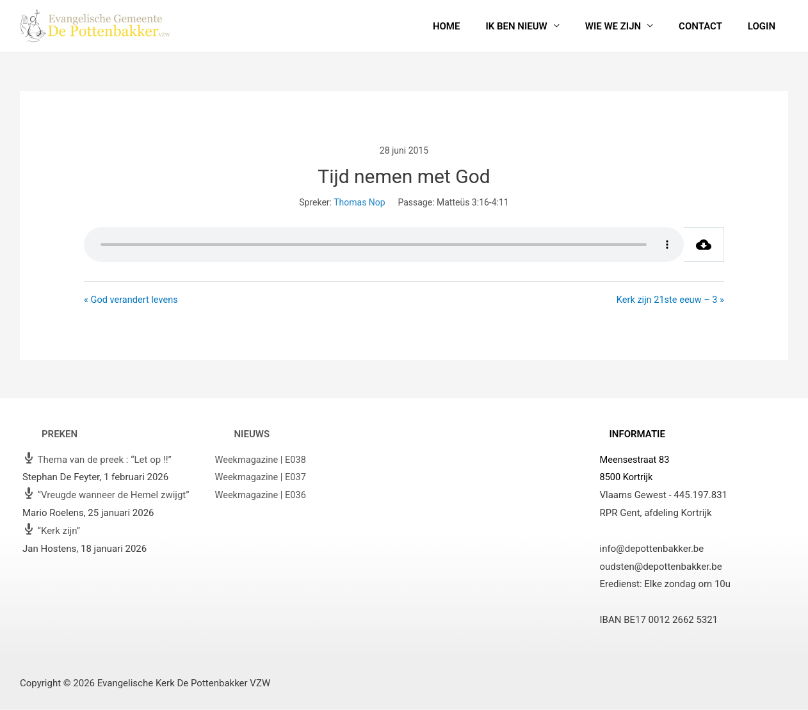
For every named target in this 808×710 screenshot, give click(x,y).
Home (475, 26)
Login (765, 26)
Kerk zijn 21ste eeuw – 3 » (668, 299)
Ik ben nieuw (538, 26)
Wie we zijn (629, 26)
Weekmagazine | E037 (262, 477)
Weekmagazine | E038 (262, 459)
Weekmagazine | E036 (262, 495)
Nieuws (252, 434)
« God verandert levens (132, 299)
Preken (59, 434)
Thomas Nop (359, 202)
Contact (710, 26)
